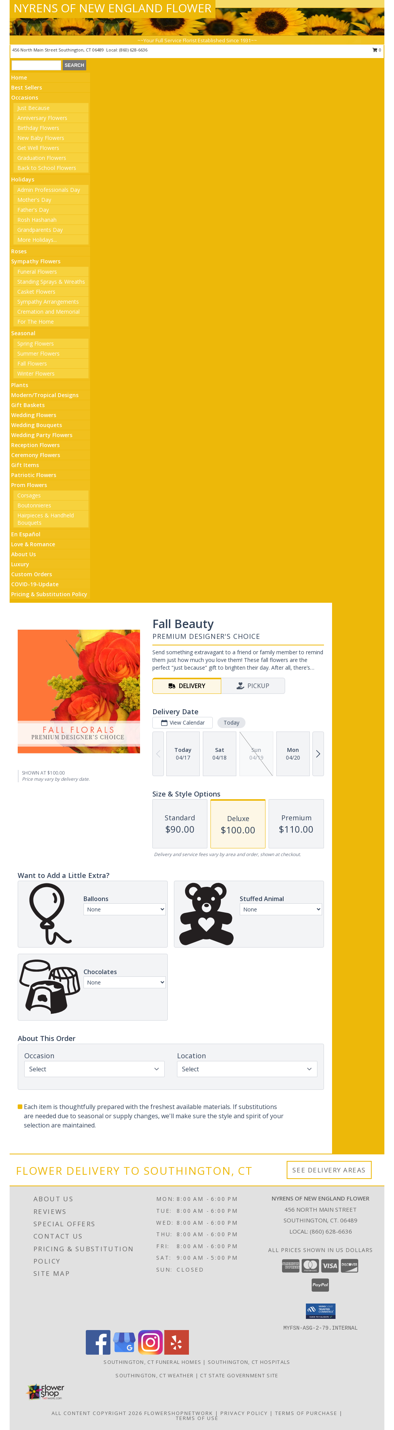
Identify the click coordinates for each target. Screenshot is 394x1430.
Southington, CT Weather (154, 1375)
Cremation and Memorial (48, 311)
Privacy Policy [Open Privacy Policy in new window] (244, 1413)
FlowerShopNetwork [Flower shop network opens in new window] (178, 1413)
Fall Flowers (32, 363)
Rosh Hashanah (37, 219)
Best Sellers (26, 87)
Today (231, 722)
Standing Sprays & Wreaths (51, 281)
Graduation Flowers (41, 157)
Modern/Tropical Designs (44, 395)
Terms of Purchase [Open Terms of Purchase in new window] (306, 1413)
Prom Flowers (29, 485)
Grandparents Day (40, 229)
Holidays (22, 179)
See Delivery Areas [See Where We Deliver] (329, 1170)
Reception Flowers (35, 445)
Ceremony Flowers (35, 455)
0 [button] (377, 50)
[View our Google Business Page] (124, 1352)
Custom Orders (31, 574)
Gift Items (25, 465)
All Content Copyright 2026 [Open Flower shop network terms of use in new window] (97, 1413)
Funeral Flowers (37, 271)
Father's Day (33, 209)
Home (19, 77)
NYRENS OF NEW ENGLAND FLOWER (112, 8)
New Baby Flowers (40, 137)
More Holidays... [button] (37, 239)
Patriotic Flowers (33, 475)
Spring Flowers (35, 343)
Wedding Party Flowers (41, 435)
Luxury (20, 564)
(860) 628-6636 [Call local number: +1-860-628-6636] (133, 50)
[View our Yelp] (176, 1352)
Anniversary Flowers (42, 117)
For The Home (35, 321)
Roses (19, 251)
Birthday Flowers (38, 127)
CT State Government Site (239, 1375)
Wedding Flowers (33, 415)
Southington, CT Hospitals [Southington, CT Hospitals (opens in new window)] (249, 1361)
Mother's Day (34, 199)
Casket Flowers (36, 291)
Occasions (24, 97)
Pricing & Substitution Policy (49, 594)
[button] (321, 1311)
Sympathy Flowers (35, 261)
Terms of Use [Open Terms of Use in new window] (197, 1418)
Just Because (33, 107)
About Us (23, 554)
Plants (19, 385)
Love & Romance (33, 544)
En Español (25, 534)
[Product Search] (36, 65)
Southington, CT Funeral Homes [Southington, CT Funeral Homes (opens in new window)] (152, 1361)
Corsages (29, 495)
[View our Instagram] (150, 1352)
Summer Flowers (38, 353)
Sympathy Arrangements (48, 301)
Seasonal (23, 333)
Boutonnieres (34, 505)
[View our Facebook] (98, 1352)
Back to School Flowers (46, 167)
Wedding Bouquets (36, 425)
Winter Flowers (36, 373)
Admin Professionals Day (48, 189)
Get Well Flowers (38, 147)
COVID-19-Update (34, 584)
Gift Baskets (28, 405)
